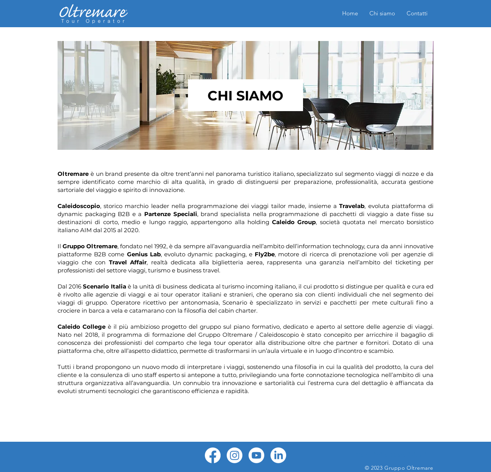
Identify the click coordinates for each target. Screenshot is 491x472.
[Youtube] (256, 455)
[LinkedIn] (278, 455)
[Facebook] (213, 455)
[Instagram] (234, 455)
